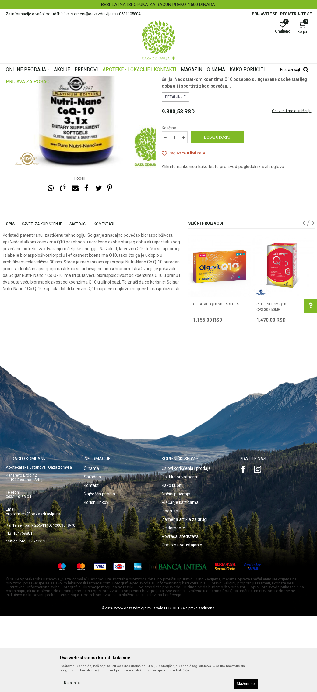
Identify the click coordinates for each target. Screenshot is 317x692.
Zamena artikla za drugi (184, 595)
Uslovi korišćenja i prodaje (186, 544)
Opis (10, 300)
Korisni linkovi (96, 578)
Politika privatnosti (179, 552)
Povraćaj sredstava (180, 612)
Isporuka (170, 586)
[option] (158, 4)
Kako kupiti (172, 561)
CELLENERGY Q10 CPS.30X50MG (271, 383)
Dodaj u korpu (217, 213)
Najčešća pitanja (99, 569)
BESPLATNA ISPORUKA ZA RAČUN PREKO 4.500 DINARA (158, 4)
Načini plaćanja (176, 569)
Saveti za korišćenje (42, 300)
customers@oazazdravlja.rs (33, 589)
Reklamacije (173, 603)
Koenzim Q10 (173, 117)
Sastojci (77, 300)
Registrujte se (296, 14)
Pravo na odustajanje (182, 620)
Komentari (104, 300)
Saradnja (92, 552)
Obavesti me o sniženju (292, 187)
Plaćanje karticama (180, 578)
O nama (91, 544)
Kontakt (91, 561)
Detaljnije (175, 173)
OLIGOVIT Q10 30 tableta (216, 380)
